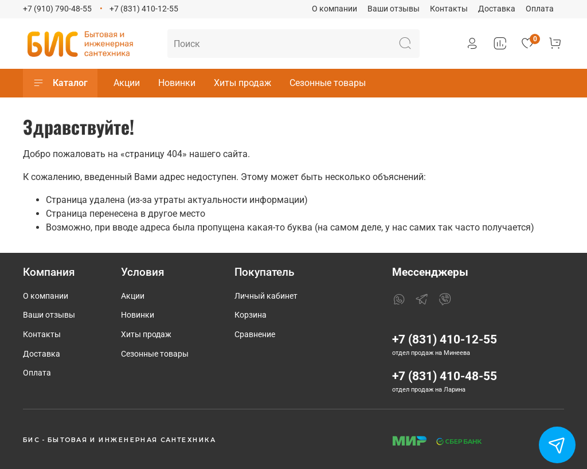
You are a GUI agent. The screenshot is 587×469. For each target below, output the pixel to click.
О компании (334, 9)
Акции (127, 82)
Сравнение (254, 334)
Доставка (496, 9)
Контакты (449, 9)
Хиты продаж (242, 82)
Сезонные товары (327, 82)
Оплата (540, 9)
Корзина (250, 315)
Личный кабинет (266, 296)
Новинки (176, 82)
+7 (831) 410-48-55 (444, 376)
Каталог (60, 83)
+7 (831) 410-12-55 (143, 9)
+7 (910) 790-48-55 (57, 9)
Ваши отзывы (393, 9)
